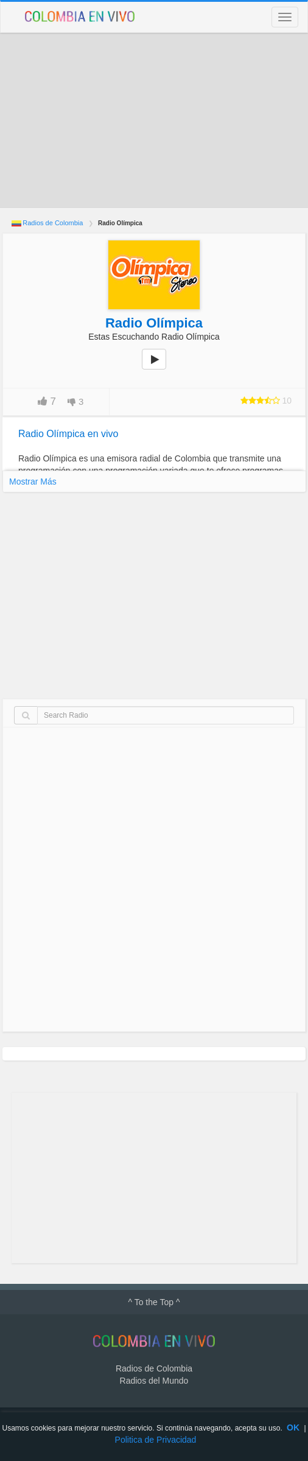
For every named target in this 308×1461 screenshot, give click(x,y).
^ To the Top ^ (154, 1302)
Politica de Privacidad (156, 1440)
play (160, 367)
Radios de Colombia (53, 222)
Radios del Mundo (154, 1381)
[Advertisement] (154, 120)
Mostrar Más (33, 481)
